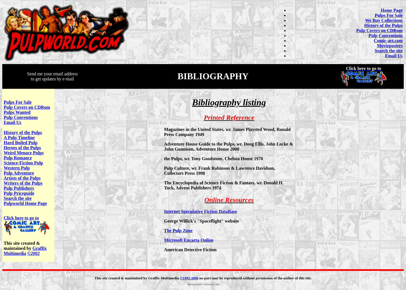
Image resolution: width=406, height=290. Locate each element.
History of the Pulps (383, 25)
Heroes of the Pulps (22, 147)
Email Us (394, 55)
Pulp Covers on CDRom (379, 30)
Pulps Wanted (17, 112)
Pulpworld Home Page (25, 203)
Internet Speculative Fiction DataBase (200, 211)
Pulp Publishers (19, 188)
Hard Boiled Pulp (20, 142)
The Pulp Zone (178, 230)
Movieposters (390, 45)
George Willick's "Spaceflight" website (201, 221)
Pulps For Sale (389, 15)
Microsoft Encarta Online (189, 240)
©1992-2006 (189, 278)
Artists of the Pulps (22, 178)
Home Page (392, 10)
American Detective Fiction (190, 249)
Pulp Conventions (386, 35)
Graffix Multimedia (25, 251)
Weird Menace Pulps (24, 152)
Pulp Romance (18, 157)
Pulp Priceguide (19, 193)
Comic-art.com (388, 40)
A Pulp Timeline (19, 137)
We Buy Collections (384, 20)
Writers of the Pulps (23, 183)
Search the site (389, 50)
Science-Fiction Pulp (23, 162)
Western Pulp (17, 168)
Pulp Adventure (19, 173)
